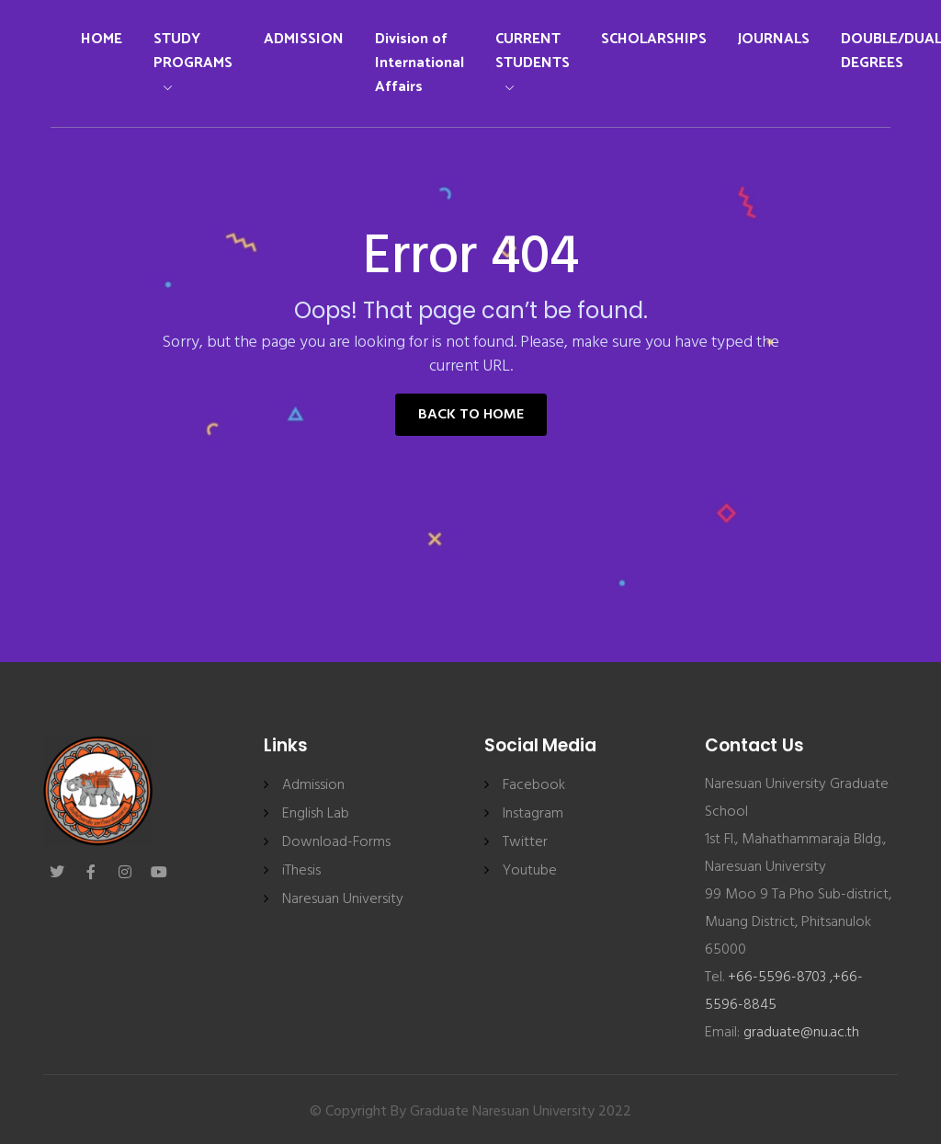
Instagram (533, 814)
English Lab (315, 814)
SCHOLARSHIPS (654, 39)
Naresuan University (342, 899)
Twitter (525, 842)
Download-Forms (336, 842)
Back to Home (471, 415)
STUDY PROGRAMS (192, 59)
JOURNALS (774, 39)
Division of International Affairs (419, 63)
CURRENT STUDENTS (532, 59)
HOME (101, 39)
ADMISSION (304, 39)
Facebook (534, 785)
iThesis (301, 871)
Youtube (530, 871)
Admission (313, 785)
